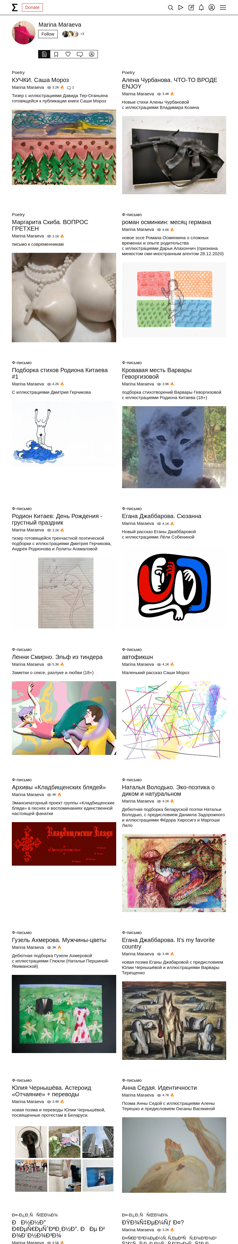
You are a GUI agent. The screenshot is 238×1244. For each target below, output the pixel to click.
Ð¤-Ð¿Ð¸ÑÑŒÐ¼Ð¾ (35, 1214)
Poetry (18, 72)
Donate (32, 7)
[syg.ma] (15, 7)
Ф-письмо (132, 214)
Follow (47, 33)
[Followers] (73, 34)
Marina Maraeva (28, 87)
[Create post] (191, 7)
